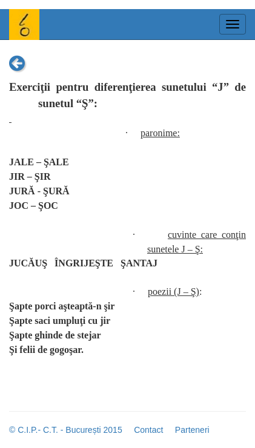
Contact (148, 430)
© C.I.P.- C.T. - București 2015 (65, 430)
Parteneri (192, 430)
